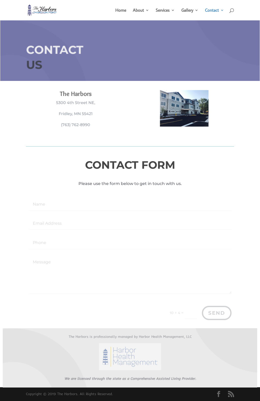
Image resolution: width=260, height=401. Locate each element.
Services (163, 10)
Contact (212, 10)
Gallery (187, 10)
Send (216, 313)
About (138, 10)
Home (120, 10)
